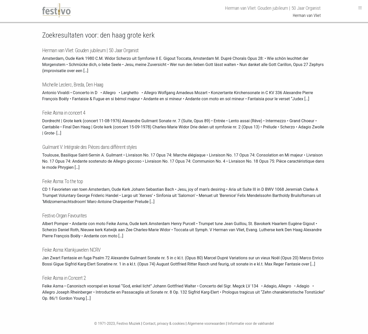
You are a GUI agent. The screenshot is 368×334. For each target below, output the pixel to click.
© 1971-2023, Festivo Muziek (117, 323)
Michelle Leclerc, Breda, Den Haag (72, 85)
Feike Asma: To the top (62, 181)
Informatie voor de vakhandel (251, 323)
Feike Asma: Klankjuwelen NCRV (71, 250)
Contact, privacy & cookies (164, 323)
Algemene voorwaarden (206, 323)
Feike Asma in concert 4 (63, 113)
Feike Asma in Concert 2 (64, 278)
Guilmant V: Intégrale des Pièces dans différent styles (89, 147)
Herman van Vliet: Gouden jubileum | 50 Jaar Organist (90, 50)
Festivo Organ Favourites (64, 216)
